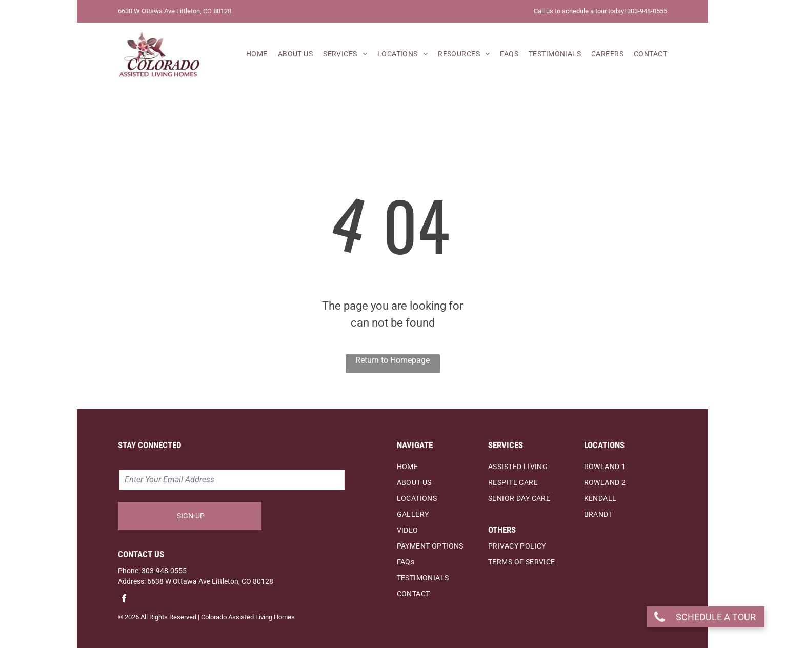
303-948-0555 (164, 570)
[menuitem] (252, 55)
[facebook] (124, 599)
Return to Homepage (392, 360)
